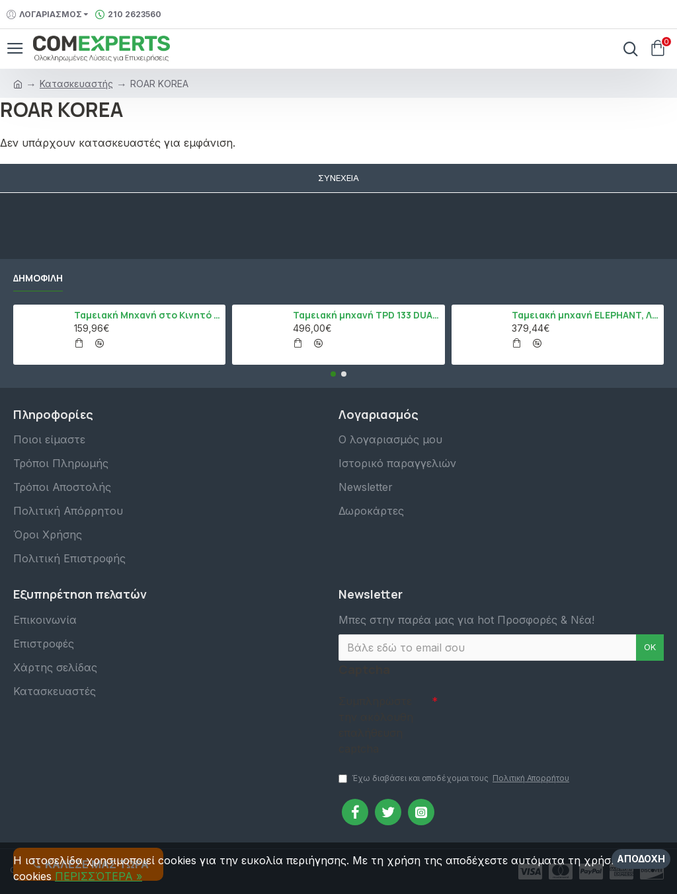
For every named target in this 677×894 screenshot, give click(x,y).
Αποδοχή (641, 858)
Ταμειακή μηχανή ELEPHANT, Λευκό (585, 314)
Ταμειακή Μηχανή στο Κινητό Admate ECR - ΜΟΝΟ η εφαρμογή (147, 314)
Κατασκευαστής (76, 83)
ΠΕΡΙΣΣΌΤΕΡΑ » (98, 876)
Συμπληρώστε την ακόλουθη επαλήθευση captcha (375, 724)
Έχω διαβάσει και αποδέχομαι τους (454, 778)
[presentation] (530, 711)
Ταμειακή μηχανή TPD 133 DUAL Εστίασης (366, 314)
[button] (333, 373)
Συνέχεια (338, 177)
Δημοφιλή (38, 277)
